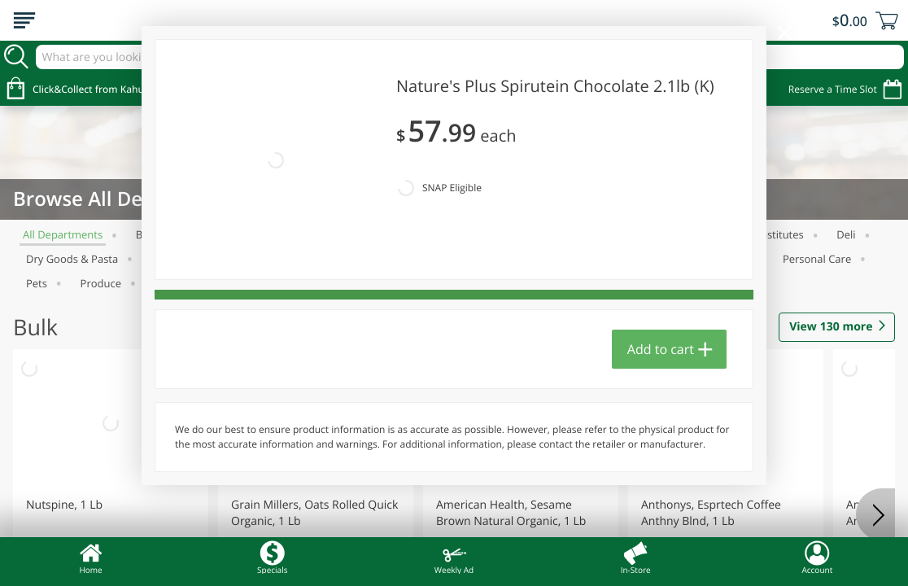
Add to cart (660, 269)
